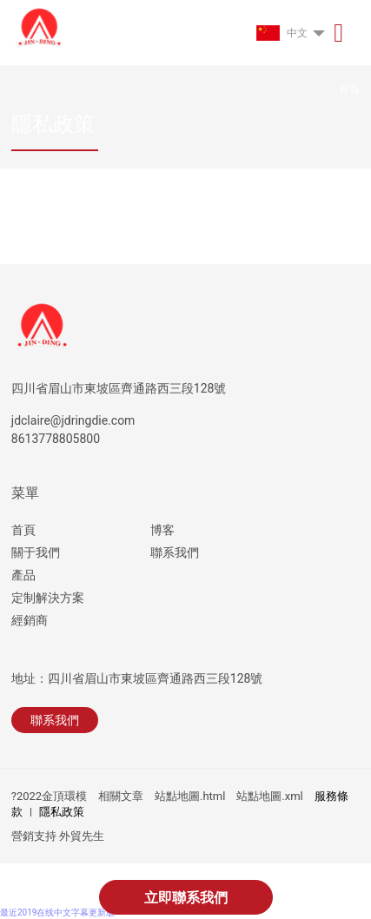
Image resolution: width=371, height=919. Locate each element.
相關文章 (120, 796)
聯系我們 (174, 552)
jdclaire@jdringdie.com (73, 420)
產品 (23, 575)
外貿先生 (81, 836)
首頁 (23, 530)
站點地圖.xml (269, 796)
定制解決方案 (47, 598)
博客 (162, 530)
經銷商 (29, 620)
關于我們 (35, 552)
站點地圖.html (190, 796)
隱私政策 (61, 811)
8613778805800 (55, 439)
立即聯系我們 (186, 897)
